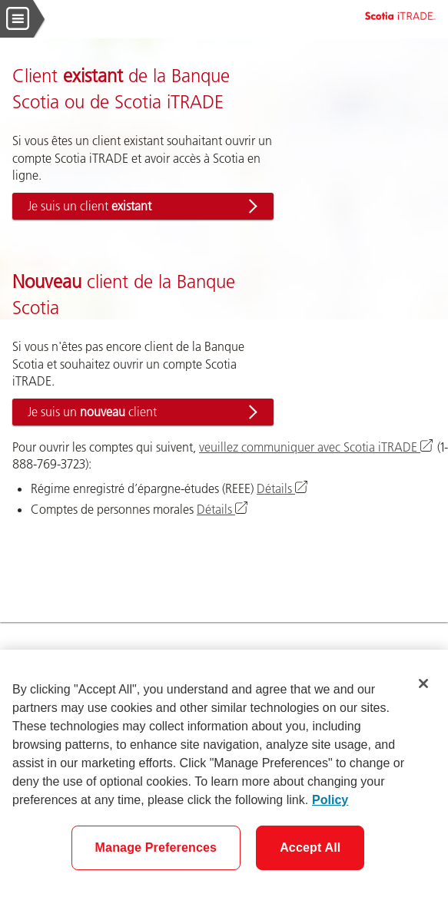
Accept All (310, 847)
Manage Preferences (156, 847)
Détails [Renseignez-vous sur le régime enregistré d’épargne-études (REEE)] (283, 488)
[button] (143, 206)
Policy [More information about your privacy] (330, 799)
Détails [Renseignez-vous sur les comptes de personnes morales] (223, 509)
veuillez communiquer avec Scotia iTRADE (316, 447)
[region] (224, 778)
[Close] (423, 683)
